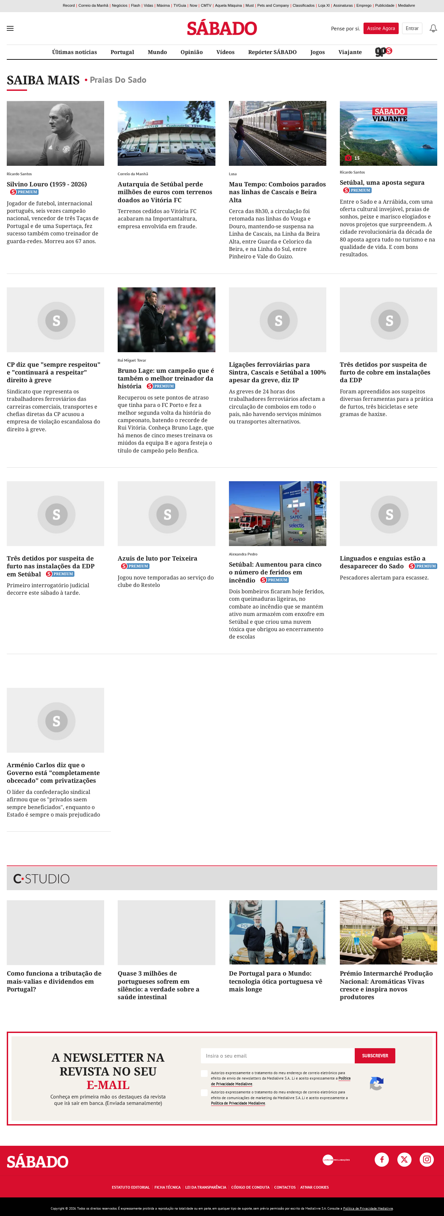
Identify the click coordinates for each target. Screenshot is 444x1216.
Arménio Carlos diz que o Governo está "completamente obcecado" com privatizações (53, 773)
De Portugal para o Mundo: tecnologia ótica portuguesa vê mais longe (275, 981)
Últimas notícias (74, 52)
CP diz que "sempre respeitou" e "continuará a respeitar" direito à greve (53, 372)
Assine (381, 28)
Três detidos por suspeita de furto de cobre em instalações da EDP (385, 372)
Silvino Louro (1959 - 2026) (47, 184)
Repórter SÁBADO (272, 52)
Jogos (317, 52)
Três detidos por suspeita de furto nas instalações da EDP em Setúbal (50, 566)
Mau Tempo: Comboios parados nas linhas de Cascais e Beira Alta (277, 192)
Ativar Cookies (314, 1187)
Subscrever (375, 1056)
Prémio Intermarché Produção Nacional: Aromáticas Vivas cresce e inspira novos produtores (386, 985)
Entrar (412, 28)
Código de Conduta (250, 1187)
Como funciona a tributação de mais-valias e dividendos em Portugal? (54, 981)
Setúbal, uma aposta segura (382, 182)
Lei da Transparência (205, 1187)
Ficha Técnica (168, 1187)
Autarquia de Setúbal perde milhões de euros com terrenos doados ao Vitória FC (165, 192)
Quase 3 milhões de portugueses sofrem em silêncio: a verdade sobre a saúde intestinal (159, 985)
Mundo (157, 52)
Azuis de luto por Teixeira (157, 558)
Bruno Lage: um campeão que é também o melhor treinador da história (166, 378)
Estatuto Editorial (131, 1187)
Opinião (192, 52)
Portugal (122, 52)
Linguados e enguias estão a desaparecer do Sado (383, 562)
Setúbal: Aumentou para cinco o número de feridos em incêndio (275, 572)
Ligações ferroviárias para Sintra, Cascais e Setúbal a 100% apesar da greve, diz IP (277, 372)
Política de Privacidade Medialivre (238, 1103)
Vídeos (225, 52)
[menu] (10, 28)
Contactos (285, 1187)
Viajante (350, 52)
